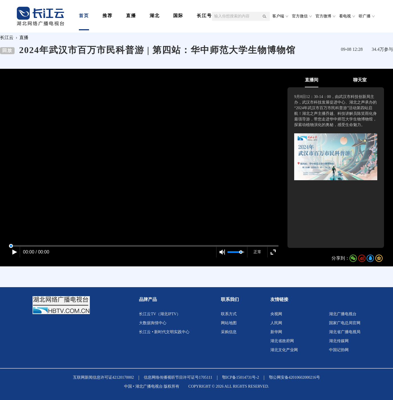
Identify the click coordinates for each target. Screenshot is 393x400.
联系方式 (229, 314)
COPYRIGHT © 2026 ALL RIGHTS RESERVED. (228, 386)
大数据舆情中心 (152, 323)
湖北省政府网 (282, 341)
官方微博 (323, 16)
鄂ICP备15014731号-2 (240, 377)
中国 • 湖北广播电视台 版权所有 (151, 386)
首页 (84, 15)
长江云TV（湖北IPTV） (159, 314)
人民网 (276, 323)
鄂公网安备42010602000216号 (294, 377)
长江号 (204, 15)
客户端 (278, 16)
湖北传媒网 (339, 341)
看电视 (345, 16)
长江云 (6, 37)
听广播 (365, 16)
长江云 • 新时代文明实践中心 (164, 332)
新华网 (276, 332)
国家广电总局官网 (344, 323)
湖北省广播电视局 (344, 332)
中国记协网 (339, 350)
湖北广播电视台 (343, 314)
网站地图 (229, 323)
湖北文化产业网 (284, 350)
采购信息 (229, 332)
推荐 (107, 15)
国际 (178, 15)
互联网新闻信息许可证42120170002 (103, 377)
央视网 (276, 314)
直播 (131, 15)
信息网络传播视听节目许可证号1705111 (178, 377)
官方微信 (300, 16)
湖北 (155, 15)
